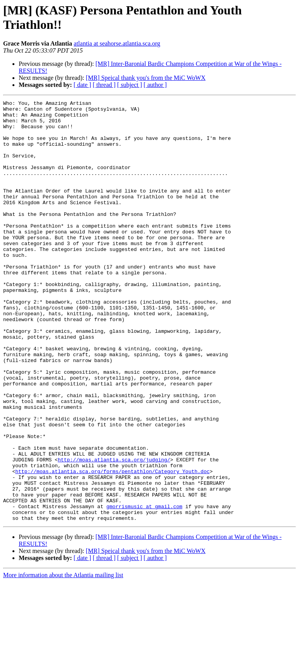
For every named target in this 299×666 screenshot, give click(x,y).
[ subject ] (129, 84)
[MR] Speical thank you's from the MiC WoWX (145, 77)
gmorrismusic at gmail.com (144, 588)
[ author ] (155, 84)
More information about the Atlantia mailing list (63, 659)
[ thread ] (104, 84)
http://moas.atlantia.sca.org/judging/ (114, 531)
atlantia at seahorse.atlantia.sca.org (117, 43)
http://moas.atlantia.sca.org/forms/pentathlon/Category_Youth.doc (112, 545)
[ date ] (82, 84)
